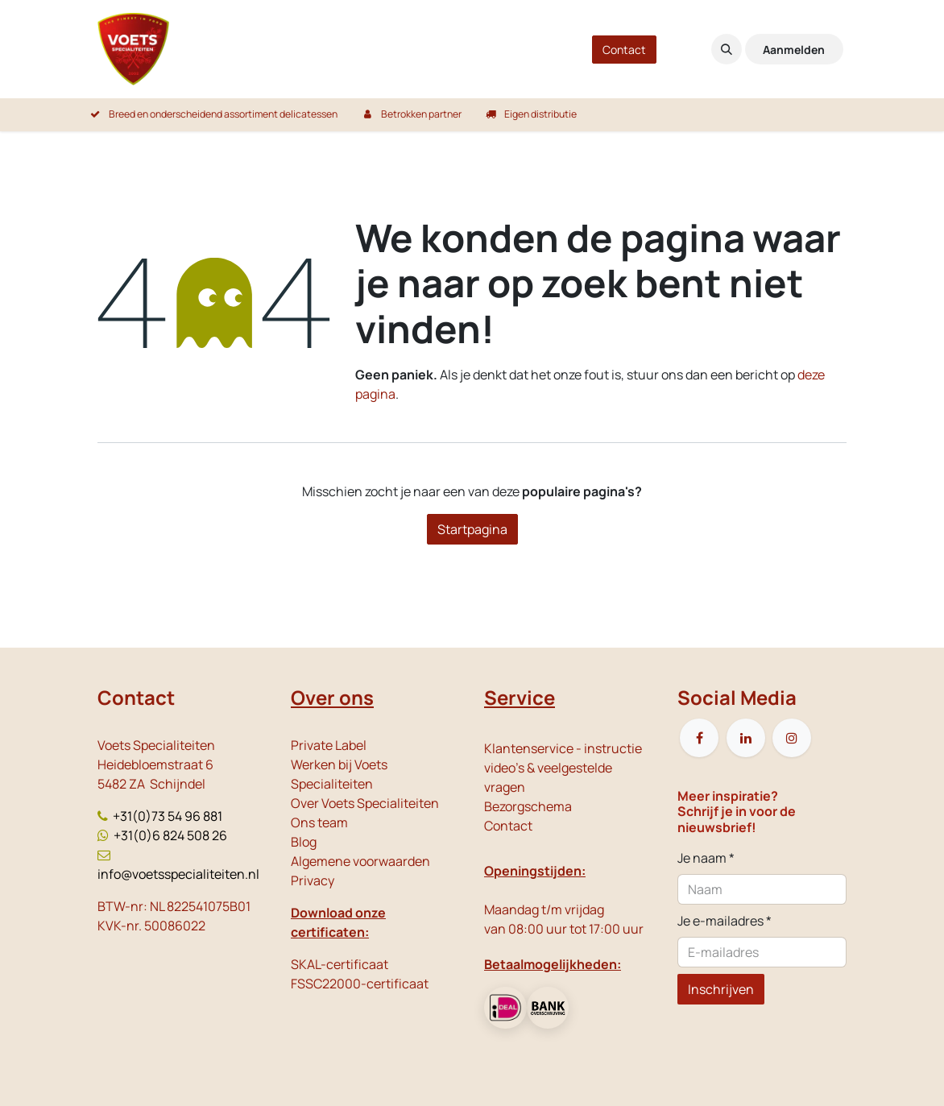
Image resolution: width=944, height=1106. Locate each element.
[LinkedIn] (746, 738)
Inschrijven (721, 989)
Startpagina (472, 529)
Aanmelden (794, 49)
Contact (624, 49)
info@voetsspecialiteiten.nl (178, 874)
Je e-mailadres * (724, 921)
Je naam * (706, 858)
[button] (726, 49)
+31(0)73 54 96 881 (167, 816)
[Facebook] (699, 738)
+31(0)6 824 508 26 (170, 835)
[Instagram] (791, 738)
